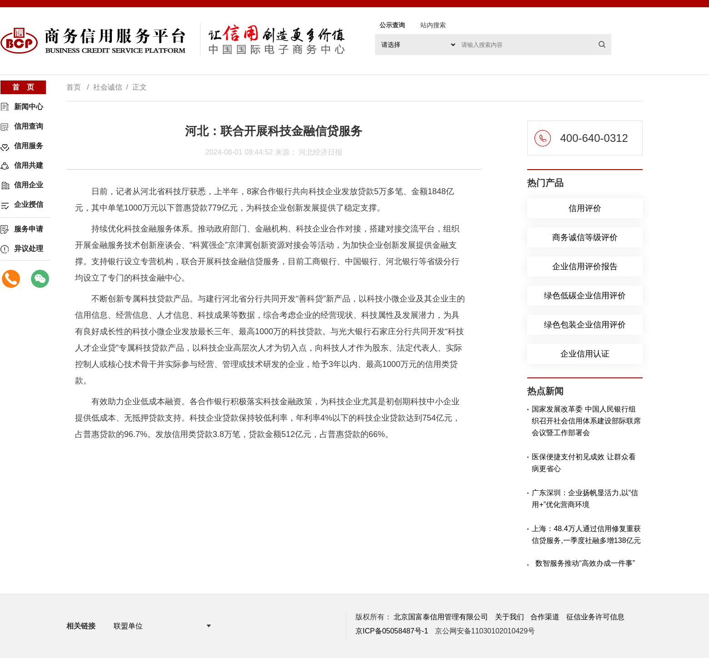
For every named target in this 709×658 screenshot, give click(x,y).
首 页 (23, 87)
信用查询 (28, 126)
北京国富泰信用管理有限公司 (441, 617)
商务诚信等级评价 (585, 237)
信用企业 (28, 185)
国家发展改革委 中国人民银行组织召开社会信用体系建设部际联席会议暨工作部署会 (586, 421)
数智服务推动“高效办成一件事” (585, 563)
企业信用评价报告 (585, 266)
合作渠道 (544, 617)
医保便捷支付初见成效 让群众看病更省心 (583, 462)
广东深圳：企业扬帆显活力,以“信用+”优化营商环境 (585, 498)
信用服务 (28, 146)
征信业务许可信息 (595, 617)
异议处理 (28, 248)
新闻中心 (28, 107)
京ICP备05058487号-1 (391, 631)
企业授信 (28, 204)
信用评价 (585, 208)
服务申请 (28, 229)
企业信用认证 (584, 353)
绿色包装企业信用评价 (585, 324)
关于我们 (509, 617)
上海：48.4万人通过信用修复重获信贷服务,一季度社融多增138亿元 (586, 534)
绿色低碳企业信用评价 (585, 295)
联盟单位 (128, 626)
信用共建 (28, 165)
